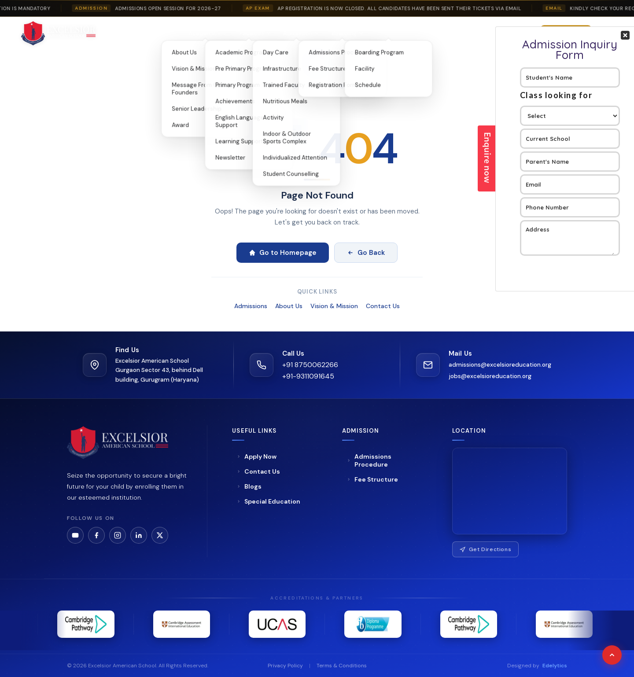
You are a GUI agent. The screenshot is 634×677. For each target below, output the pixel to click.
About (164, 33)
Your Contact (570, 159)
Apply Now (256, 456)
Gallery (476, 33)
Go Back (366, 252)
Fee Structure (372, 479)
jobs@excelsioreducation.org (490, 376)
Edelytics (554, 665)
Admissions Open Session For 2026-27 (174, 8)
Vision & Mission (334, 306)
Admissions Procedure (368, 460)
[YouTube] (75, 535)
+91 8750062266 (310, 364)
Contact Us (383, 306)
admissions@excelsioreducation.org (500, 364)
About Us (288, 306)
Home (131, 33)
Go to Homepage (283, 252)
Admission (301, 33)
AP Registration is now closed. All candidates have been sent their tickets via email (405, 8)
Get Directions (486, 549)
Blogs (446, 33)
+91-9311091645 (308, 376)
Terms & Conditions (342, 665)
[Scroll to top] (612, 655)
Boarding (347, 33)
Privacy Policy (285, 665)
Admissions (250, 306)
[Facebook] (96, 535)
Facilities (255, 33)
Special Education (401, 33)
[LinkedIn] (138, 535)
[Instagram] (117, 535)
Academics (207, 33)
